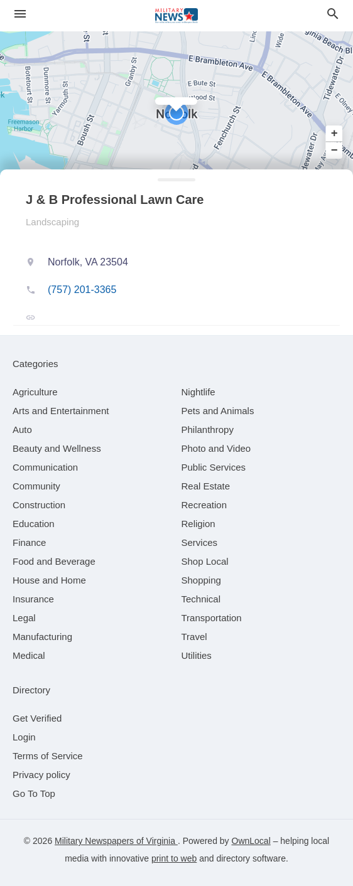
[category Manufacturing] (42, 636)
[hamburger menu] (20, 14)
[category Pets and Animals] (218, 410)
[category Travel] (194, 636)
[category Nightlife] (198, 392)
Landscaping (52, 221)
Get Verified (37, 718)
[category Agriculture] (35, 392)
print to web (174, 858)
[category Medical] (29, 655)
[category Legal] (24, 617)
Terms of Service (48, 755)
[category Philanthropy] (208, 429)
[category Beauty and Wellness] (57, 448)
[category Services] (200, 542)
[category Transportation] (212, 617)
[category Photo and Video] (216, 448)
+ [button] (334, 133)
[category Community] (36, 486)
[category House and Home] (49, 580)
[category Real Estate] (206, 486)
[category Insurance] (33, 599)
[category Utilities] (197, 655)
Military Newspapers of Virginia (116, 841)
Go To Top (34, 793)
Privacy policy (41, 774)
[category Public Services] (214, 467)
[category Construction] (39, 504)
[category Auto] (22, 429)
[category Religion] (198, 523)
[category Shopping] (201, 580)
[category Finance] (29, 542)
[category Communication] (45, 467)
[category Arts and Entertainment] (61, 410)
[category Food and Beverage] (54, 561)
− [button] (334, 149)
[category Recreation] (204, 504)
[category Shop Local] (205, 561)
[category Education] (34, 523)
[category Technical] (201, 599)
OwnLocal (251, 841)
